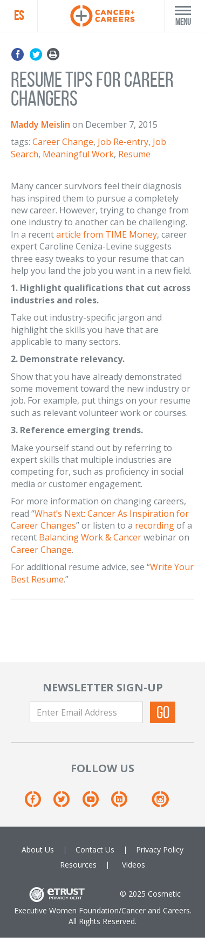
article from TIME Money (106, 234)
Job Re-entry (123, 142)
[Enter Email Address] (86, 712)
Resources (78, 864)
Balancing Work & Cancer (90, 537)
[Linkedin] (124, 803)
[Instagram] (160, 803)
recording (154, 525)
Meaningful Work (78, 154)
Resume (134, 154)
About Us (38, 849)
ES (19, 16)
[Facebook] (38, 803)
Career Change (62, 142)
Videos (133, 864)
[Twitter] (66, 803)
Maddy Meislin (40, 124)
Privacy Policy (159, 849)
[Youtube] (96, 803)
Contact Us (95, 849)
